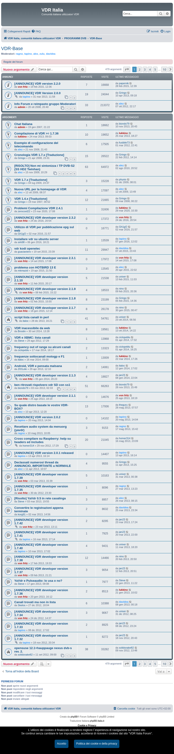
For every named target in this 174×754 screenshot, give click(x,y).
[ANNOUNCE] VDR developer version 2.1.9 (45, 289)
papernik (124, 83)
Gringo (123, 92)
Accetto (61, 743)
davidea (50, 53)
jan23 (122, 375)
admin (21, 107)
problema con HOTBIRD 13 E (35, 267)
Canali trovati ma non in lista (35, 602)
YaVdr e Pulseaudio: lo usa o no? (38, 580)
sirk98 (21, 242)
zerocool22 (24, 211)
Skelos (21, 605)
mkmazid (23, 270)
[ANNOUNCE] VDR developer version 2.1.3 (45, 375)
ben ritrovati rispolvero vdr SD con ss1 (42, 385)
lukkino (22, 136)
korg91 (22, 514)
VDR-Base (12, 48)
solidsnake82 (25, 654)
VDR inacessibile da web (32, 328)
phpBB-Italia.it (97, 721)
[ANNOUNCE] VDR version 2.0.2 (37, 417)
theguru (123, 404)
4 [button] (150, 69)
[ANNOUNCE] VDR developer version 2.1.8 (45, 298)
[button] (126, 69)
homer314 (28, 445)
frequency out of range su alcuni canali (42, 347)
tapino (28, 53)
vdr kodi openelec (27, 248)
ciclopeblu (124, 337)
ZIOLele (22, 369)
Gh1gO (22, 233)
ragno (19, 53)
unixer (122, 276)
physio (122, 179)
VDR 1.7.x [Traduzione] (30, 180)
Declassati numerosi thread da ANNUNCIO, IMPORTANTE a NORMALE (42, 464)
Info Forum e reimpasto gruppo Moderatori (45, 104)
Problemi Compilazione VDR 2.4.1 (38, 208)
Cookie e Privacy (87, 725)
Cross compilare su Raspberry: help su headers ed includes (42, 440)
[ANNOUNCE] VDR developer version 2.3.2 (45, 217)
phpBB (74, 716)
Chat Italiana (23, 124)
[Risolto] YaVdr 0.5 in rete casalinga (40, 498)
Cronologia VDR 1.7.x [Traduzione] (39, 155)
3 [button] (145, 69)
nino (121, 288)
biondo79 (124, 123)
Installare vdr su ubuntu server (36, 239)
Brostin (22, 331)
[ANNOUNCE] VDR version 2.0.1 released (44, 453)
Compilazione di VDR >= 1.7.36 (36, 133)
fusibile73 (124, 142)
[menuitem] (36, 31)
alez (35, 53)
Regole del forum (13, 61)
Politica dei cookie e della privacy (96, 743)
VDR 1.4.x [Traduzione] (30, 198)
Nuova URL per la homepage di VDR (40, 189)
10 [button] (164, 69)
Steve (21, 340)
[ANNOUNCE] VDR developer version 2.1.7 (45, 308)
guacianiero (24, 251)
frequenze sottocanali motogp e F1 (39, 356)
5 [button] (155, 69)
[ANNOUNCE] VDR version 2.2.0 (37, 83)
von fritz (23, 86)
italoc (26, 320)
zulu (41, 53)
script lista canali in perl (31, 317)
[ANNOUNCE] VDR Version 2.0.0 (37, 93)
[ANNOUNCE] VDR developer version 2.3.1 (45, 258)
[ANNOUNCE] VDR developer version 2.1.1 (45, 395)
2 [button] (139, 69)
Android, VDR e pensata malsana (38, 366)
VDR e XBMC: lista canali (32, 337)
